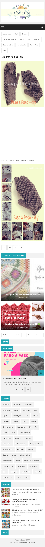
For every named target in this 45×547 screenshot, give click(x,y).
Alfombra (6, 404)
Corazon (15, 421)
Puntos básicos (8, 449)
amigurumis (7, 34)
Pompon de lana (35, 444)
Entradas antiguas (34, 335)
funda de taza (26, 472)
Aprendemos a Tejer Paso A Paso (14, 378)
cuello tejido (21, 466)
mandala (38, 472)
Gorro (5, 433)
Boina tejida (17, 416)
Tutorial (5, 455)
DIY (29, 39)
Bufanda (35, 416)
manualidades (21, 45)
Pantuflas (28, 438)
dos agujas (14, 472)
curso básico (34, 466)
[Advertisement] (22, 136)
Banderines (26, 410)
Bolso (27, 416)
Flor (36, 427)
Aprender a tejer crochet (10, 410)
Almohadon (17, 404)
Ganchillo (37, 39)
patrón (19, 477)
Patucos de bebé (20, 444)
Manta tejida (7, 438)
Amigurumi (28, 404)
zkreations (23, 543)
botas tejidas (7, 461)
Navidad (18, 438)
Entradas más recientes (11, 335)
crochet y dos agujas (9, 39)
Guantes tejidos (8, 45)
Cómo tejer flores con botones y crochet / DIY (27, 510)
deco (22, 39)
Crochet (24, 34)
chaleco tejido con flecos (32, 461)
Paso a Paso (34, 45)
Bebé (35, 410)
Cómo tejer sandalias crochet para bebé (25, 489)
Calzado (6, 421)
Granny (13, 433)
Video (14, 455)
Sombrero (31, 449)
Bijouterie (6, 416)
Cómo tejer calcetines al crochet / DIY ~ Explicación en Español (25, 500)
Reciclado (20, 449)
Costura (24, 421)
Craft (16, 34)
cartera (18, 461)
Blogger (32, 543)
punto (27, 477)
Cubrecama (21, 427)
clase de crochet (8, 466)
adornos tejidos (25, 455)
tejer (4, 50)
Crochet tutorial (8, 427)
